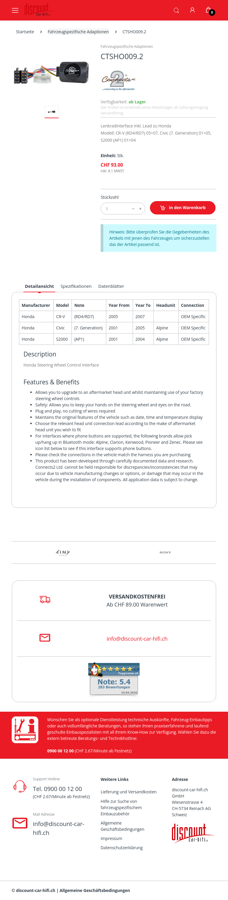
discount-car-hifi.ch (35, 890)
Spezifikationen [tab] (76, 286)
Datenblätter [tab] (111, 286)
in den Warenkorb (183, 208)
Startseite (25, 31)
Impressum (111, 838)
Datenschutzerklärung (121, 847)
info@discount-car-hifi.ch (137, 638)
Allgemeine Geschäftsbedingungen (122, 826)
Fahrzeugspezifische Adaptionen (78, 31)
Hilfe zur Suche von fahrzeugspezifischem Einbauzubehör (121, 807)
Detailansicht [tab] (39, 286)
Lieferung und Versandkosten (128, 792)
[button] (176, 9)
